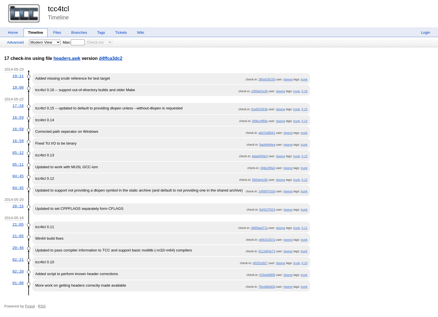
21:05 (18, 224)
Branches (79, 32)
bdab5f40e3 (259, 156)
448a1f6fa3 (267, 168)
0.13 (305, 156)
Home (13, 32)
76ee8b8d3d (266, 286)
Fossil (30, 306)
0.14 (305, 121)
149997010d (266, 191)
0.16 (305, 91)
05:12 (18, 152)
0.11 (305, 228)
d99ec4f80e (260, 121)
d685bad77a (259, 228)
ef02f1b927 (260, 263)
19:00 (18, 87)
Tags (101, 32)
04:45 (18, 176)
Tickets (121, 32)
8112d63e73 (266, 251)
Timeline (35, 32)
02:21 (18, 259)
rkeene (288, 79)
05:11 (18, 164)
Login (425, 32)
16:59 (18, 117)
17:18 (18, 105)
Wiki (140, 32)
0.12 (305, 179)
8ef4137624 (267, 209)
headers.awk (66, 58)
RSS (42, 306)
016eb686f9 (267, 274)
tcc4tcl (58, 9)
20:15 (18, 206)
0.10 (305, 263)
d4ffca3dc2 (110, 58)
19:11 (18, 75)
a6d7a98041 (266, 132)
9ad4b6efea (267, 144)
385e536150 (266, 79)
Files (57, 32)
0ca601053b (259, 109)
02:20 (18, 271)
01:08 (18, 282)
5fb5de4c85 (260, 179)
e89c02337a (267, 239)
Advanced (15, 42)
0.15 (305, 109)
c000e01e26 (259, 91)
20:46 (18, 247)
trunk (304, 79)
